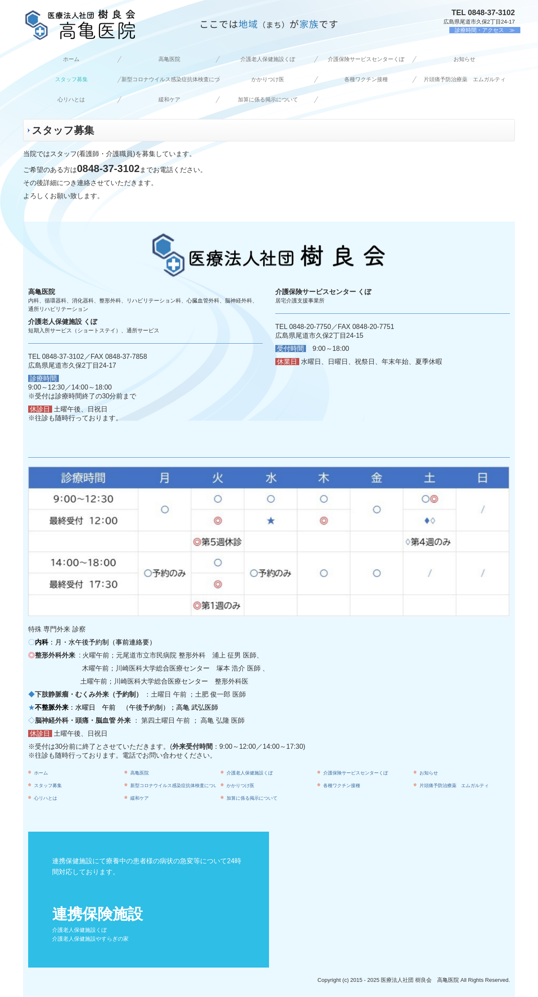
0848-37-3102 (491, 12)
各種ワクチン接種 (366, 79)
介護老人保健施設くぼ (267, 59)
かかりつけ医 (267, 79)
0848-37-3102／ (66, 356)
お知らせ (464, 59)
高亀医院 (169, 59)
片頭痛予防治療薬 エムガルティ (465, 79)
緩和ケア (169, 99)
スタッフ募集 (71, 79)
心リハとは (71, 99)
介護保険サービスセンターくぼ (366, 59)
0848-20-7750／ (313, 326)
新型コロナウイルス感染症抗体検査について (170, 79)
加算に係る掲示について (268, 99)
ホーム (71, 59)
